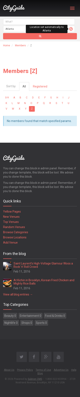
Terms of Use (43, 369)
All (24, 86)
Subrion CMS (35, 379)
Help (73, 369)
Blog (40, 373)
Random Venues (14, 227)
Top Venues (11, 222)
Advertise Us (61, 369)
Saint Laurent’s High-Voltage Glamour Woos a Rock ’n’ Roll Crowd (43, 265)
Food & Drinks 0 (55, 315)
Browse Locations (14, 237)
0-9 (7, 97)
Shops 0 (26, 322)
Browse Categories (15, 232)
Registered (40, 86)
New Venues (11, 216)
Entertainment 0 (30, 315)
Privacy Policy (25, 369)
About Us (9, 369)
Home (6, 45)
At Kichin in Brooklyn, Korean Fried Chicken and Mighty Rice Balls (44, 282)
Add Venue (10, 242)
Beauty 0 (10, 315)
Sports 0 (41, 322)
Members (20, 45)
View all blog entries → (18, 294)
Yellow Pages (12, 211)
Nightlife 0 (11, 322)
